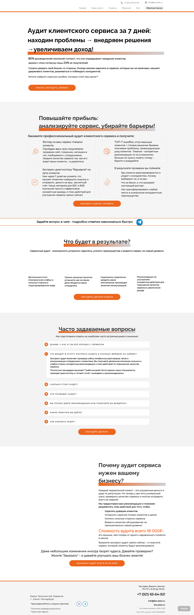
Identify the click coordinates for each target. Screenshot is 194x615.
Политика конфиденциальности (46, 609)
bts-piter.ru (159, 605)
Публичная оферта (39, 612)
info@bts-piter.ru (156, 601)
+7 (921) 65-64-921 (151, 594)
